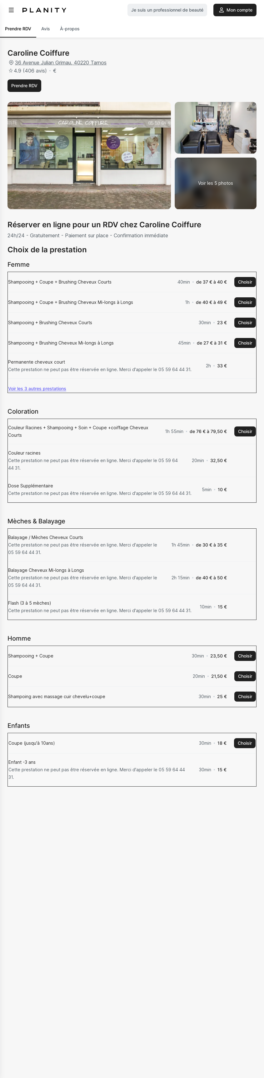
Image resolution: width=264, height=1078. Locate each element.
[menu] (11, 10)
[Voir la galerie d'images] (216, 183)
